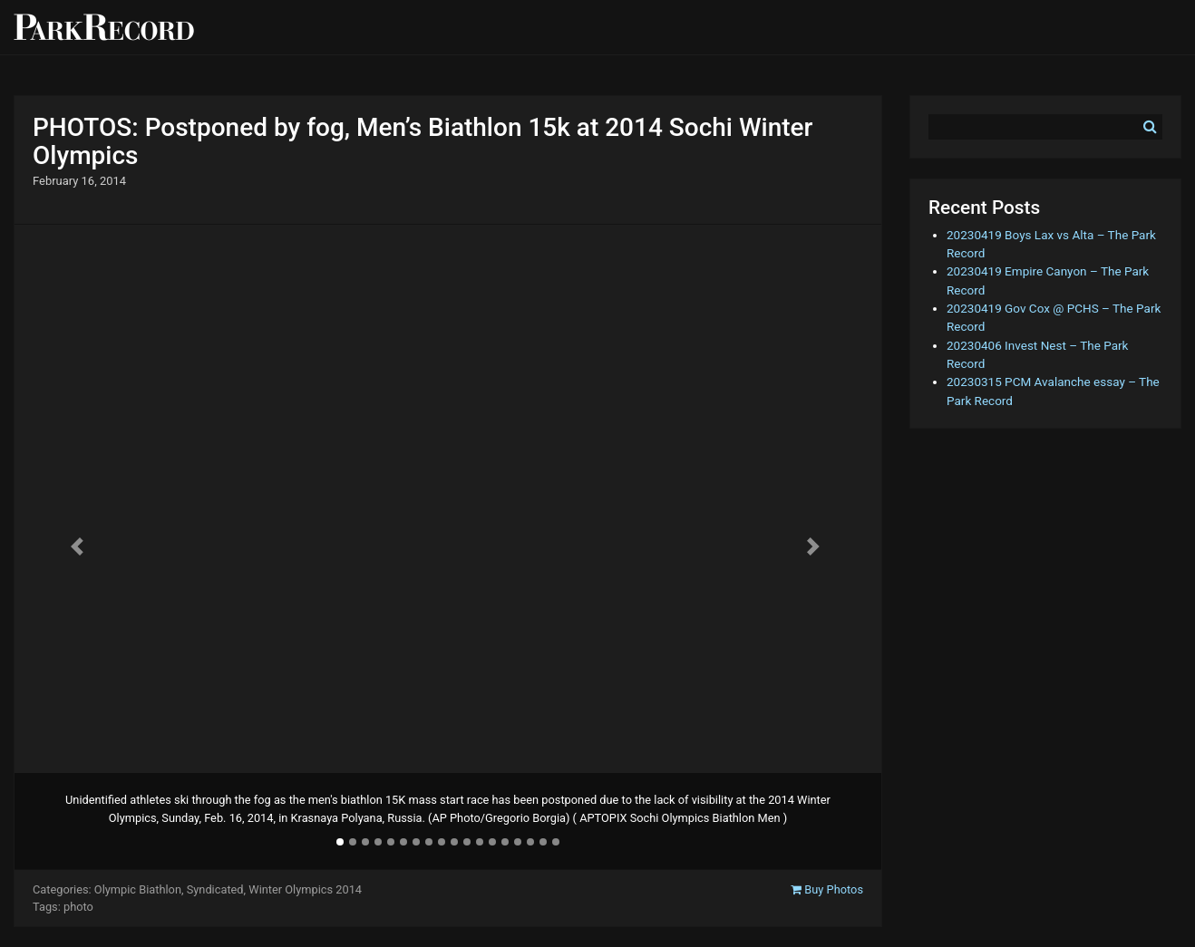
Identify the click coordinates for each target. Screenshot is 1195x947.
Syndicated (215, 889)
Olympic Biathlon (137, 889)
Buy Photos (827, 889)
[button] (79, 546)
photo (78, 906)
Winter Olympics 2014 (305, 889)
